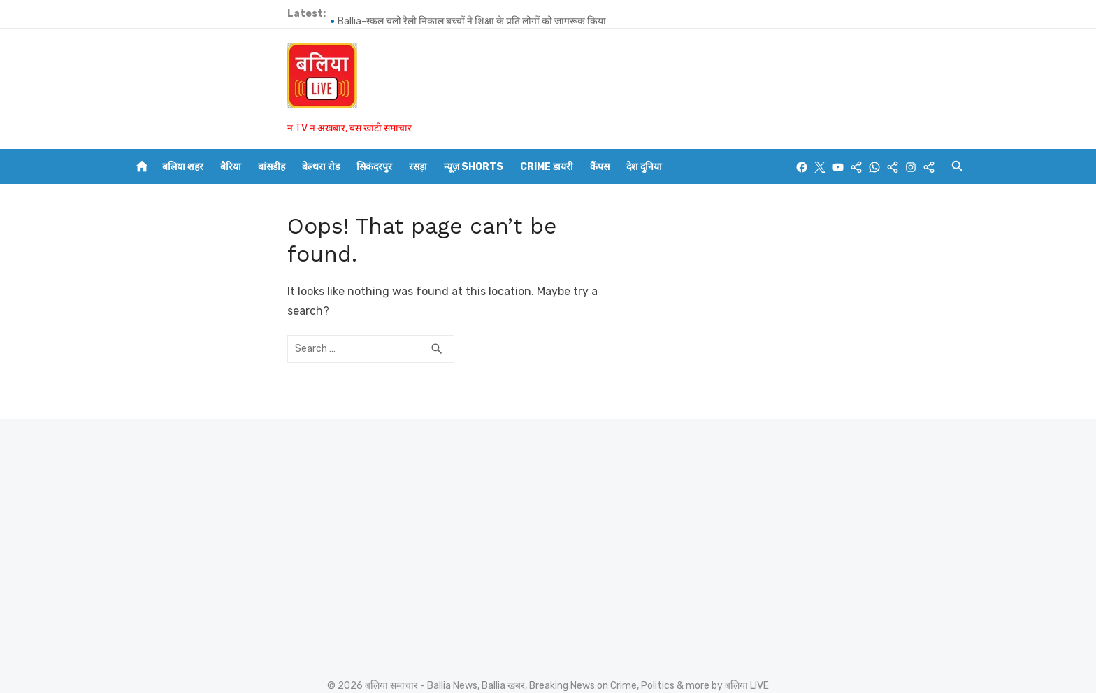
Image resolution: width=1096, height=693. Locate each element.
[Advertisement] (261, 490)
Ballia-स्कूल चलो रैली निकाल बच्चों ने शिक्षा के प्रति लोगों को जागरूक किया (313, 14)
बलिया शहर (182, 167)
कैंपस (600, 167)
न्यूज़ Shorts (473, 167)
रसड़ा (418, 167)
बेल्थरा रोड (321, 167)
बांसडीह (271, 167)
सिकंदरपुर (374, 167)
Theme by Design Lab (842, 638)
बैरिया (230, 167)
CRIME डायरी (546, 167)
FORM (560, 681)
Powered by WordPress (721, 638)
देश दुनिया (644, 167)
